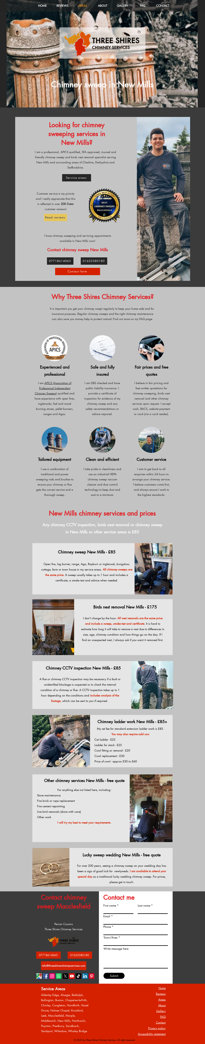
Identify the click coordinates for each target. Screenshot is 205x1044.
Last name (144, 905)
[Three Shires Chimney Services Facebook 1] (45, 976)
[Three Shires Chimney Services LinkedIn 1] (85, 976)
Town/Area (111, 937)
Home (162, 988)
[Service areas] (76, 177)
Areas (162, 999)
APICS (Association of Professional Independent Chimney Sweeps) (53, 388)
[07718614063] (60, 261)
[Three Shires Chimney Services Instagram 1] (52, 976)
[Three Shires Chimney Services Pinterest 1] (91, 976)
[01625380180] (94, 261)
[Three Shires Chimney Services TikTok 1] (78, 976)
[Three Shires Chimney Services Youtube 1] (72, 976)
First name (109, 905)
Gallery (161, 1011)
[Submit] (114, 976)
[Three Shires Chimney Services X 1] (65, 976)
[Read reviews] (55, 217)
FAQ (163, 1017)
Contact (161, 1022)
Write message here (116, 948)
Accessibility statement (152, 1034)
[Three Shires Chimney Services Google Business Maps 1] (39, 976)
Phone (107, 926)
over (61, 204)
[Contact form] (77, 271)
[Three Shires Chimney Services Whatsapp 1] (58, 976)
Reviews (161, 994)
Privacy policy (157, 1028)
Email (106, 916)
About (162, 1005)
